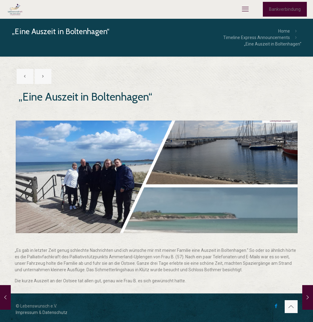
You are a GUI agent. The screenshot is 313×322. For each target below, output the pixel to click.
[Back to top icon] (291, 306)
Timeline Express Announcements (256, 37)
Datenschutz (54, 312)
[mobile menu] (245, 9)
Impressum (27, 312)
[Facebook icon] (276, 306)
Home (284, 31)
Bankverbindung (285, 9)
